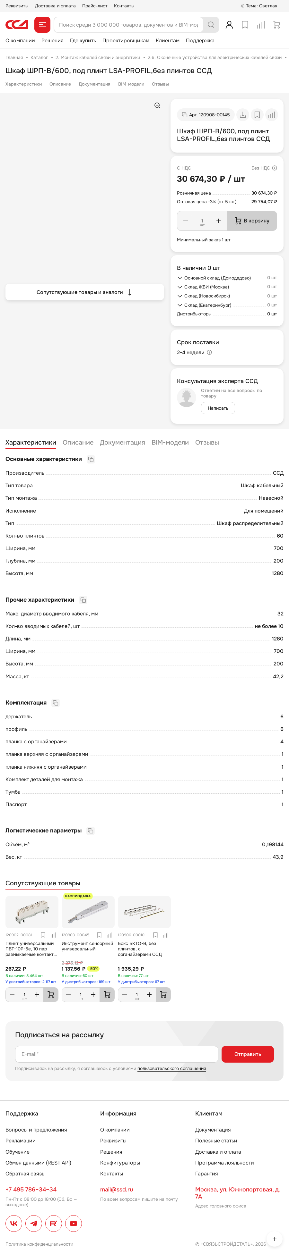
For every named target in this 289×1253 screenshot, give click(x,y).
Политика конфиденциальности (39, 1244)
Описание (60, 84)
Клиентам (168, 40)
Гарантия (206, 1173)
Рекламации (20, 1140)
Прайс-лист (95, 6)
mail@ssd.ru (116, 1189)
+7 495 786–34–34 (31, 1189)
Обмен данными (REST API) (38, 1162)
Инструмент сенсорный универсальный (87, 946)
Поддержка (200, 40)
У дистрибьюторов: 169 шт (86, 982)
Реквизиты (17, 6)
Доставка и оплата (55, 6)
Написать (218, 408)
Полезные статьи (216, 1140)
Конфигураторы (120, 1162)
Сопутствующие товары (42, 883)
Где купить (83, 40)
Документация (94, 84)
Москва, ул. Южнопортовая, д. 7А (237, 1193)
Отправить (247, 1054)
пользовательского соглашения (171, 1068)
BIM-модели (131, 84)
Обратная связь (24, 1173)
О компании (20, 40)
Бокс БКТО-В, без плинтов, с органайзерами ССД (140, 948)
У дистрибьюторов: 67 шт (141, 982)
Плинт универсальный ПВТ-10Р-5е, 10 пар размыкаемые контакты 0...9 (31, 951)
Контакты (124, 6)
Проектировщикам (125, 40)
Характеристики (23, 84)
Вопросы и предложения (36, 1129)
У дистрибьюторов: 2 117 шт (30, 982)
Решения (52, 40)
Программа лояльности (224, 1162)
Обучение (17, 1152)
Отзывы (160, 84)
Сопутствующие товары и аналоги (85, 292)
